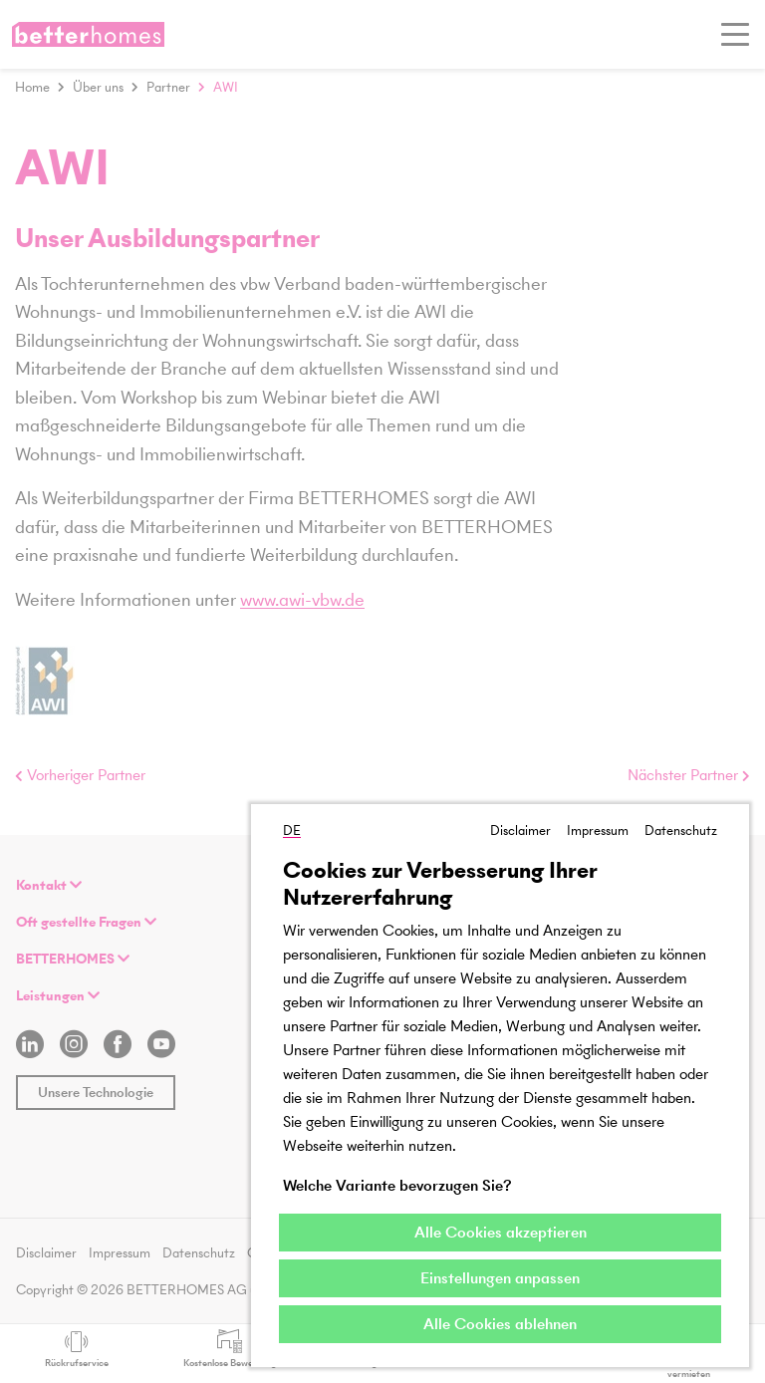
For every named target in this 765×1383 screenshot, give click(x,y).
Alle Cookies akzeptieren (500, 1232)
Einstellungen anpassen (500, 1277)
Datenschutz (680, 830)
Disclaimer (520, 830)
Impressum (598, 830)
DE (292, 830)
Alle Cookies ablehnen (500, 1323)
